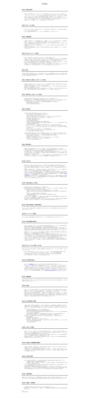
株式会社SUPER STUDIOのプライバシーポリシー (53, 270)
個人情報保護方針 (31, 264)
